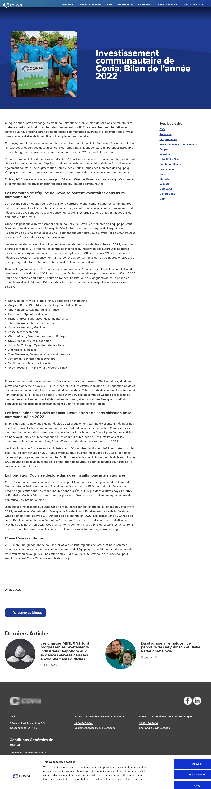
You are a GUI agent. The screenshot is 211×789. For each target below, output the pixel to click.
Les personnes (168, 139)
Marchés (67, 13)
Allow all (175, 745)
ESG (109, 13)
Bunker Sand (167, 194)
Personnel (166, 134)
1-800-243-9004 (83, 723)
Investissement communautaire (178, 144)
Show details (186, 782)
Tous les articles (171, 123)
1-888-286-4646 (148, 723)
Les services (125, 13)
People (164, 149)
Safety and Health (170, 164)
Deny (175, 767)
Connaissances (167, 13)
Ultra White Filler (170, 159)
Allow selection (175, 756)
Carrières (145, 13)
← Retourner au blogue (25, 613)
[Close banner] (206, 742)
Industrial (165, 154)
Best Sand (166, 189)
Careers (164, 174)
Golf (162, 199)
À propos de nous (89, 13)
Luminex (164, 184)
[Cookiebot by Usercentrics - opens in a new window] (21, 782)
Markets (164, 179)
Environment (167, 169)
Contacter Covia (194, 13)
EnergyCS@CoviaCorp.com (155, 728)
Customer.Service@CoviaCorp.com (94, 728)
